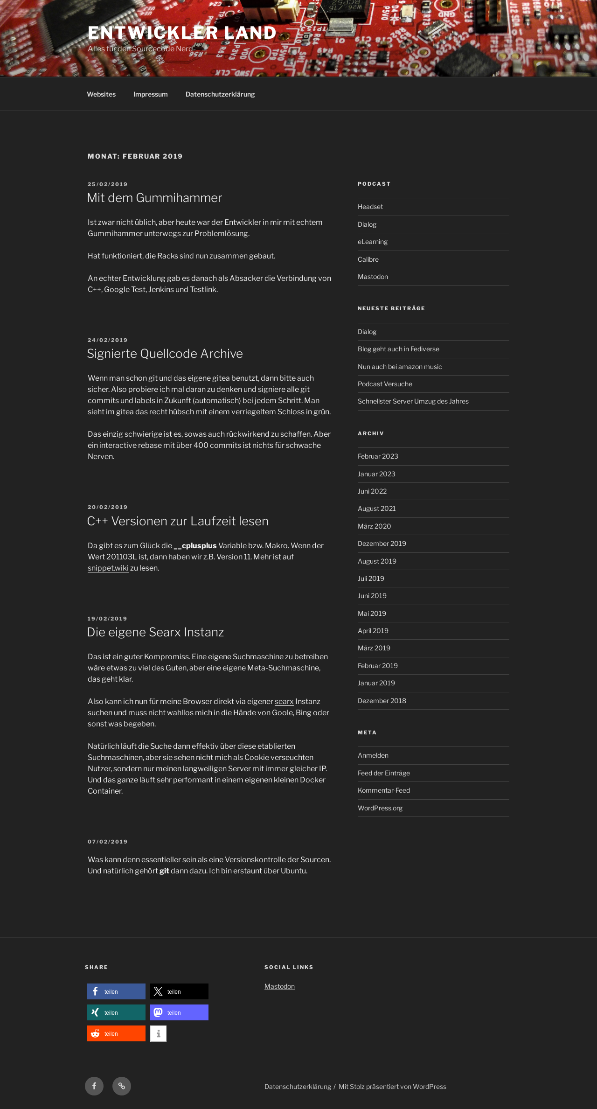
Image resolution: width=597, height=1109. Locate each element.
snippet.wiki (108, 568)
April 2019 (373, 631)
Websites (101, 94)
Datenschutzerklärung (220, 94)
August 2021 (377, 508)
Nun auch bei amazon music (400, 366)
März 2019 (374, 648)
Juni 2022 (372, 491)
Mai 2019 (372, 613)
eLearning (373, 241)
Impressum (150, 94)
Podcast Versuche (385, 384)
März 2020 (374, 526)
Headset (370, 206)
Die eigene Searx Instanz (155, 632)
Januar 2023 (377, 474)
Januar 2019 (376, 683)
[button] (116, 991)
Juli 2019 (371, 578)
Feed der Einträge (384, 773)
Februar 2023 (378, 456)
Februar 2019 (378, 666)
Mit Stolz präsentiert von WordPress (392, 1086)
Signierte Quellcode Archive (165, 353)
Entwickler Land (183, 32)
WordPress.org (380, 808)
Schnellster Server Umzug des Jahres (413, 401)
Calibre (368, 259)
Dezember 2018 (382, 700)
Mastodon (373, 276)
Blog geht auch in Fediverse (398, 349)
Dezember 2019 (382, 543)
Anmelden (373, 755)
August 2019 (377, 561)
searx (284, 701)
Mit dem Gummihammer (154, 197)
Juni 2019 (372, 596)
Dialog (367, 224)
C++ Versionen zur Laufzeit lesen (178, 521)
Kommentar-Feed (384, 790)
